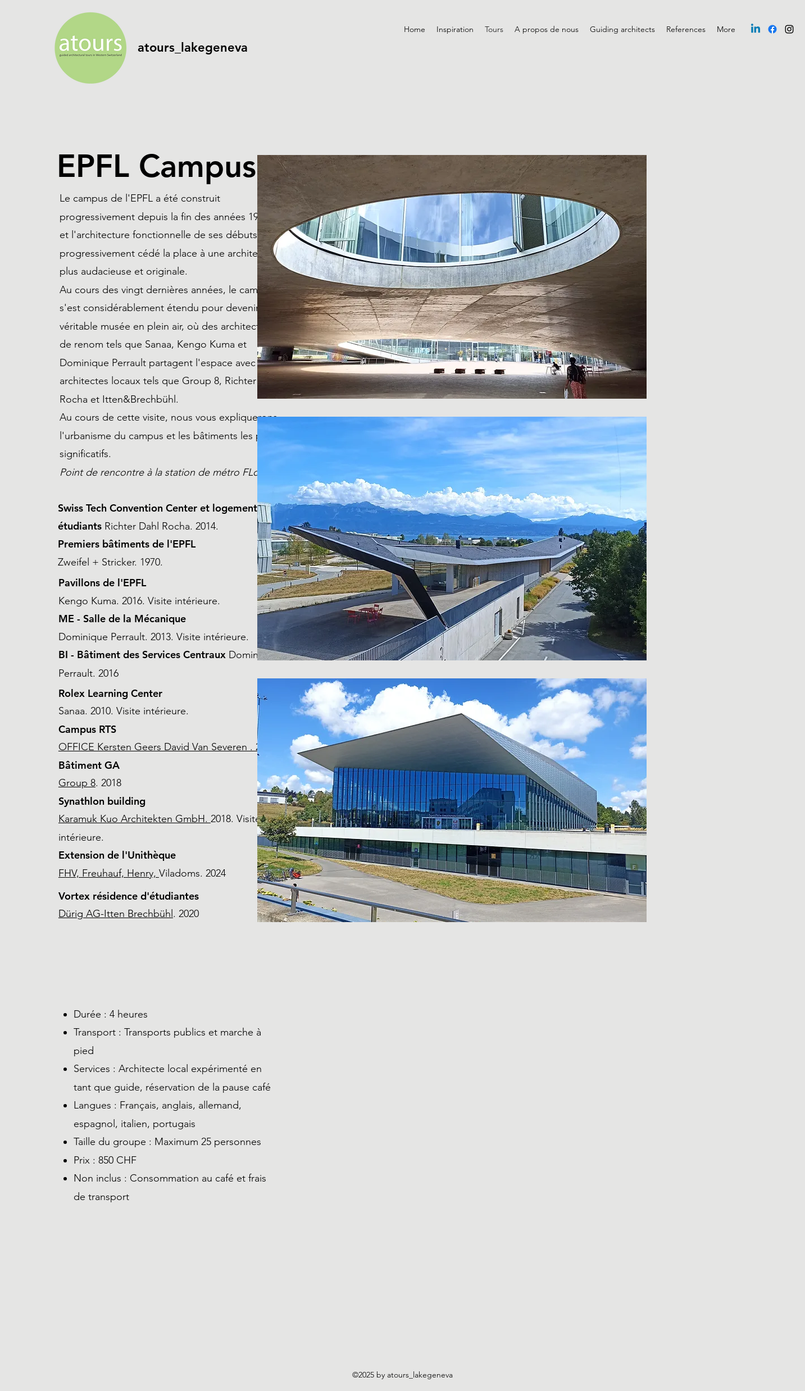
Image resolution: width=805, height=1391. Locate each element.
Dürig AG (79, 913)
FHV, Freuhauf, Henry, (108, 873)
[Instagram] (789, 29)
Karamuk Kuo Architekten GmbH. (134, 819)
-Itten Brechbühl (137, 913)
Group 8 (76, 783)
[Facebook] (772, 29)
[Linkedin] (755, 29)
